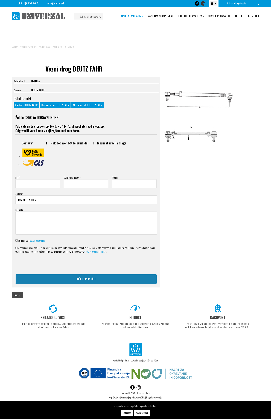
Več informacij (142, 413)
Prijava (230, 3)
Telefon (115, 177)
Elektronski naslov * (72, 177)
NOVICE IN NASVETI (219, 16)
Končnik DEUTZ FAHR (26, 105)
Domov (15, 46)
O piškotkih (114, 397)
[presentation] (42, 264)
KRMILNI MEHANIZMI (132, 16)
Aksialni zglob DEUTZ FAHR (87, 105)
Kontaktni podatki (121, 360)
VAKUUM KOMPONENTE (161, 16)
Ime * (17, 177)
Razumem (127, 413)
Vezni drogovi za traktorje (63, 46)
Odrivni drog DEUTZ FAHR (55, 105)
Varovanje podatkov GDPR (133, 397)
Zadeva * (19, 193)
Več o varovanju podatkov (95, 251)
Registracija (240, 3)
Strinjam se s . (31, 240)
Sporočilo (19, 210)
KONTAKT (253, 16)
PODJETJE (239, 16)
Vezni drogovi (45, 46)
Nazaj (17, 295)
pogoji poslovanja (37, 240)
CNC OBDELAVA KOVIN (191, 16)
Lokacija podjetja (138, 360)
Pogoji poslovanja (154, 397)
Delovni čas (153, 360)
